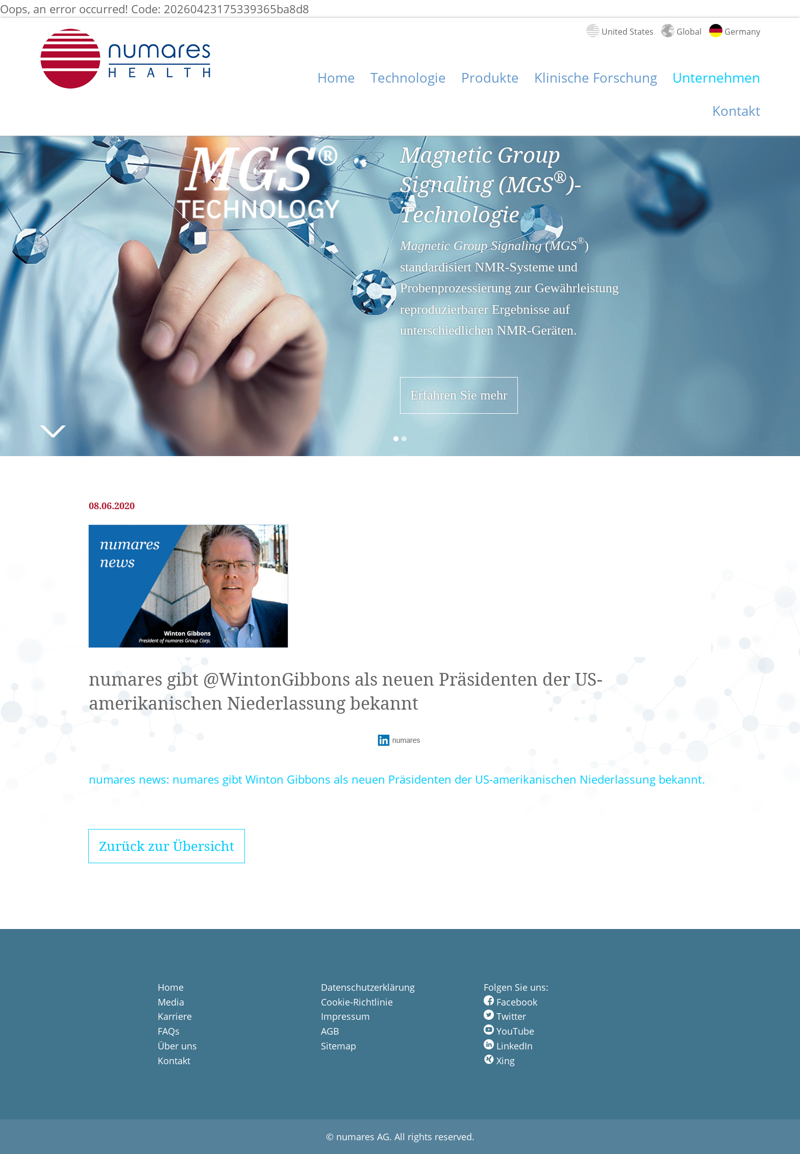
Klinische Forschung (595, 77)
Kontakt (736, 111)
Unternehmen (716, 77)
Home (336, 77)
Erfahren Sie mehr (459, 395)
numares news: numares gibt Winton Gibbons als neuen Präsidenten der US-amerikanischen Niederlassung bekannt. (397, 779)
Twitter (505, 1016)
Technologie (408, 77)
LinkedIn (508, 1046)
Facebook (510, 1002)
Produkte (490, 77)
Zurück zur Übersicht (166, 846)
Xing (499, 1061)
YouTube (509, 1031)
